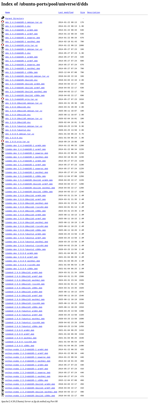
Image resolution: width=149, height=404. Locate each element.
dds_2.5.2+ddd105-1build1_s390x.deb (25, 95)
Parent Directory (14, 18)
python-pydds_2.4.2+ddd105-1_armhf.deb (26, 353)
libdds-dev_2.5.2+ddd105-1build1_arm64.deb (29, 180)
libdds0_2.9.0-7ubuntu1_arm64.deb (23, 311)
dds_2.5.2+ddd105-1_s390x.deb (21, 72)
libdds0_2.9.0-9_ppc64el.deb (21, 337)
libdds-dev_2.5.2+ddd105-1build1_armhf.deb (29, 184)
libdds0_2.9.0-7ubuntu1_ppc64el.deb (25, 318)
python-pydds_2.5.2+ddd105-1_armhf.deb (26, 368)
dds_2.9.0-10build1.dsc (18, 107)
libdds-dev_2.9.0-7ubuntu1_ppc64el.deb (26, 241)
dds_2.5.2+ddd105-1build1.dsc (21, 80)
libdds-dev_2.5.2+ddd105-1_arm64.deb (25, 160)
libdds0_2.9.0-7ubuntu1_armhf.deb (23, 314)
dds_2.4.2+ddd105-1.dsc (18, 26)
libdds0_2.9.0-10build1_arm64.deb (23, 272)
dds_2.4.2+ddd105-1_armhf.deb (21, 33)
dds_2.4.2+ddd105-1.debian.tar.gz (23, 22)
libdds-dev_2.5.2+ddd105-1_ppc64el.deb (26, 172)
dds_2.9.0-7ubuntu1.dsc (18, 130)
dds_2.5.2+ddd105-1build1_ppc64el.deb (26, 91)
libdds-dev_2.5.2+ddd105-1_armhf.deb (25, 164)
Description (93, 12)
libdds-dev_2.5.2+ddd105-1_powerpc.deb (26, 168)
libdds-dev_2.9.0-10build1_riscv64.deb (26, 207)
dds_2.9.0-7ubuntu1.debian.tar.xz (23, 126)
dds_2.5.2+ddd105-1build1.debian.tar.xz (27, 76)
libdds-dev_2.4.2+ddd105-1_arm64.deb (25, 145)
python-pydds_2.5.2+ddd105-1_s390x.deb (26, 380)
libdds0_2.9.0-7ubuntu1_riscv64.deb (25, 322)
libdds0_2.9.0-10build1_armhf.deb (23, 276)
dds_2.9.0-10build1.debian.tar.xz (23, 103)
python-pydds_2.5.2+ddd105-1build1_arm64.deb (30, 384)
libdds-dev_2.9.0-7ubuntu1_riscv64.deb (26, 245)
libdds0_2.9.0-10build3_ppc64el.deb (25, 299)
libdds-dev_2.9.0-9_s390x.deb (21, 268)
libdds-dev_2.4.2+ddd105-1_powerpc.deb (26, 153)
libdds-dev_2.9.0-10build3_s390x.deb (25, 230)
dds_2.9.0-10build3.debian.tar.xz (23, 110)
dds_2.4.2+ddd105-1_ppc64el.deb (22, 41)
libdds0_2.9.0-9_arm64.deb (19, 330)
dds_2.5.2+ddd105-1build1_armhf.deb (25, 87)
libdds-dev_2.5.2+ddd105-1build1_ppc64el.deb (30, 187)
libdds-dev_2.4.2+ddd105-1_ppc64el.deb (26, 157)
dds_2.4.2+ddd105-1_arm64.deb (21, 30)
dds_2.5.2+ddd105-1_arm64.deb (21, 57)
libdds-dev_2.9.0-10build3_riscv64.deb (26, 226)
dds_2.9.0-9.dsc (14, 137)
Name (7, 12)
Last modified (65, 12)
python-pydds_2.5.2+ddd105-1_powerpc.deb (27, 372)
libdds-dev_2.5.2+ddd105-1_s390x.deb (25, 176)
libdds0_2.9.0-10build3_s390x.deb (23, 307)
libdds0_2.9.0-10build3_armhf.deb (23, 295)
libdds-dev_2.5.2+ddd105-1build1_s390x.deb (29, 191)
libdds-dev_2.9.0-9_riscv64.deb (22, 264)
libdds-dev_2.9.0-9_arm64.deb (21, 253)
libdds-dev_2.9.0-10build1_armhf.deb (25, 199)
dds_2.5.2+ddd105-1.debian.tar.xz (23, 49)
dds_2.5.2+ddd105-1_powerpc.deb (22, 64)
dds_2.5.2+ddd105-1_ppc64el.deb (22, 68)
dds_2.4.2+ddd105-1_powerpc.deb (22, 37)
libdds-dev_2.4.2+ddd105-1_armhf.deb (25, 149)
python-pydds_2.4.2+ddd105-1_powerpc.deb (27, 357)
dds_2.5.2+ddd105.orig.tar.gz (21, 99)
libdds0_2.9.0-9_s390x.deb (19, 345)
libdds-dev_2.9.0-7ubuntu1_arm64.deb (25, 234)
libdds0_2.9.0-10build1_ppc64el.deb (25, 280)
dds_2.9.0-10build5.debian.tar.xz (23, 118)
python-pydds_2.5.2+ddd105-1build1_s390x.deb (30, 395)
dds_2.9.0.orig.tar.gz (17, 141)
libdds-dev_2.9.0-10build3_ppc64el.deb (26, 222)
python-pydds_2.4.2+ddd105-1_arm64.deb (26, 349)
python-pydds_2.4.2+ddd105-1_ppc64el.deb (27, 361)
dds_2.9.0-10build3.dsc (18, 114)
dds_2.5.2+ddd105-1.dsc (18, 53)
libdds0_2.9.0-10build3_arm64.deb (23, 291)
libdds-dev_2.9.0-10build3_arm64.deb (25, 214)
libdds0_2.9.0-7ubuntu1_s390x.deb (23, 326)
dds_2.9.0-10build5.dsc (18, 122)
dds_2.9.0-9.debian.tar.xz (19, 133)
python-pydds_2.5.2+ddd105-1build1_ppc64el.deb (31, 391)
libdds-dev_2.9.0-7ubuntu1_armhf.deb (25, 237)
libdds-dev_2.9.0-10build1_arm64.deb (25, 195)
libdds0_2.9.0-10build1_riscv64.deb (25, 284)
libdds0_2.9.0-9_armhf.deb (19, 334)
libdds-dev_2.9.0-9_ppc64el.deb (22, 261)
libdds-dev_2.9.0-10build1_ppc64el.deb (26, 203)
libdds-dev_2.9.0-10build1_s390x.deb (25, 210)
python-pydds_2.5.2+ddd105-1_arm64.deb (26, 364)
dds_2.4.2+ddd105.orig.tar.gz (21, 45)
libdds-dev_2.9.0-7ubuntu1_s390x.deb (25, 249)
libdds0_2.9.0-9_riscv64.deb (21, 341)
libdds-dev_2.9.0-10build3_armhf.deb (25, 218)
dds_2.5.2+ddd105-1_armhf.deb (21, 60)
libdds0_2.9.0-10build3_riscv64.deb (25, 303)
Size (82, 12)
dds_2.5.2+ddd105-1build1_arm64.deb (25, 83)
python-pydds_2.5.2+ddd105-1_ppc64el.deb (27, 376)
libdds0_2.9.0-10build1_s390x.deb (23, 287)
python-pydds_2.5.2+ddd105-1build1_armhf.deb (30, 388)
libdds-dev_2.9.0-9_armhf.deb (21, 257)
